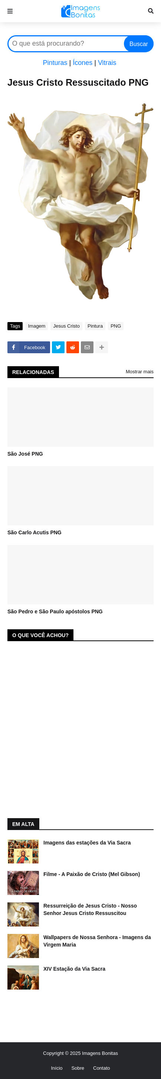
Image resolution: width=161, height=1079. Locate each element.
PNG (116, 326)
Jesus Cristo (66, 326)
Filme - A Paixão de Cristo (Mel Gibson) (91, 874)
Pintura (95, 326)
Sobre (77, 1068)
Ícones (82, 62)
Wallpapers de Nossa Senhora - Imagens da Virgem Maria (97, 941)
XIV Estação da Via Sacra (74, 969)
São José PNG (25, 454)
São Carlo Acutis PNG (34, 532)
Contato (101, 1068)
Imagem (36, 326)
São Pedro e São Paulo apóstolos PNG (55, 611)
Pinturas (55, 62)
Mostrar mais (140, 371)
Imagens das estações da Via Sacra (87, 843)
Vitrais (107, 62)
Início (56, 1068)
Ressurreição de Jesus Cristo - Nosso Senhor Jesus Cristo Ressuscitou (90, 909)
